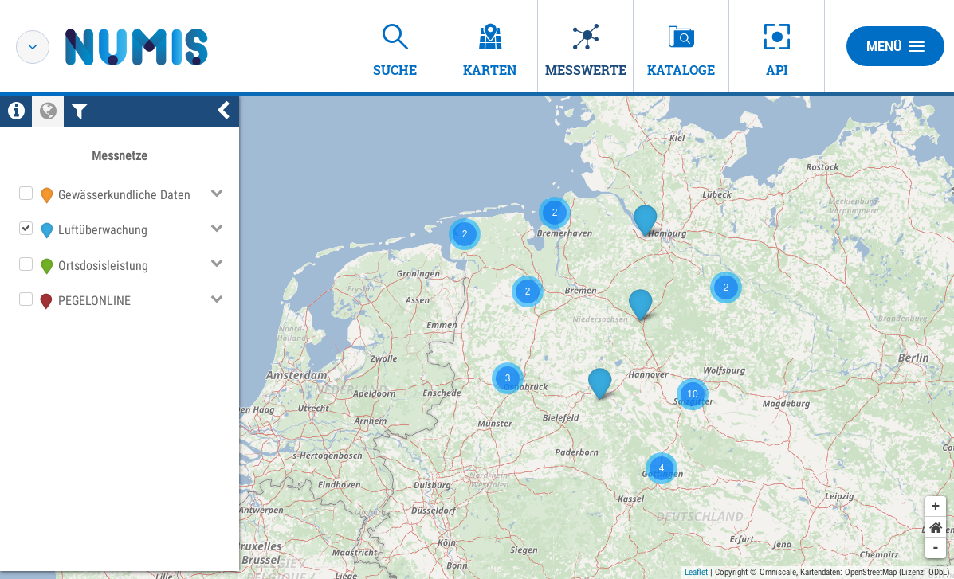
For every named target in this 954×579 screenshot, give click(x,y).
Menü (895, 46)
